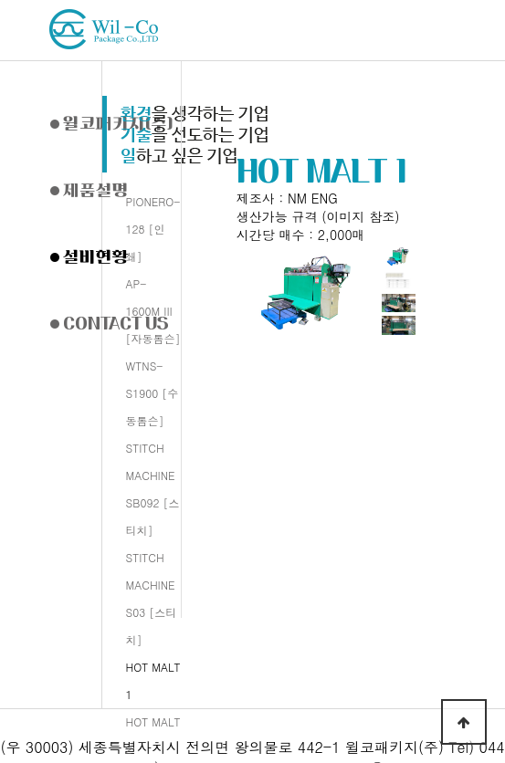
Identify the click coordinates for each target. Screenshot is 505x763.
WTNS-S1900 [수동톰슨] (152, 393)
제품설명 (89, 190)
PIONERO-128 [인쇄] (153, 228)
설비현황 (89, 256)
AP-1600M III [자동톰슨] (153, 311)
